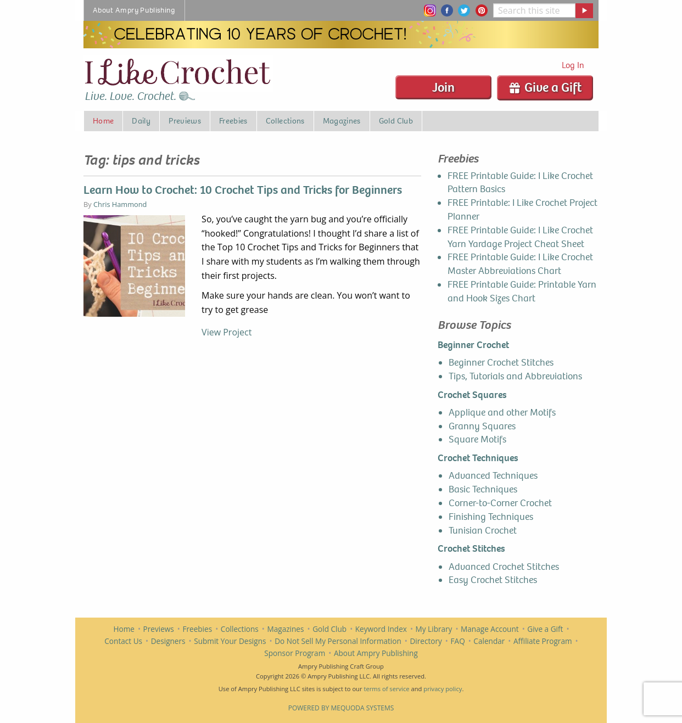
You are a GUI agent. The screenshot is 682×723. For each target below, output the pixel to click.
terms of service (386, 689)
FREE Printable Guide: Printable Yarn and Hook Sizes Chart (522, 291)
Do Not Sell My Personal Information (338, 641)
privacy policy (442, 689)
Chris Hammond (120, 204)
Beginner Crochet (473, 345)
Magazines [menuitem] (342, 120)
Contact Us (123, 641)
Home (124, 629)
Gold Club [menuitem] (396, 120)
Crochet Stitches (471, 548)
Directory (425, 641)
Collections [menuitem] (285, 120)
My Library (434, 629)
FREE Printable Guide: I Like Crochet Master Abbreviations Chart (520, 264)
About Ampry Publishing (376, 653)
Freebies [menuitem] (233, 120)
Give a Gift (545, 87)
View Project (226, 332)
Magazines (285, 629)
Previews (158, 629)
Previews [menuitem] (185, 120)
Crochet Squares (472, 395)
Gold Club (329, 629)
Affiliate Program (542, 641)
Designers (168, 641)
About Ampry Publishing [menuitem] (134, 10)
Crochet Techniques (478, 458)
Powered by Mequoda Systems (341, 708)
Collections (240, 629)
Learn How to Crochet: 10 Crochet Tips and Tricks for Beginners (242, 190)
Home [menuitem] (103, 120)
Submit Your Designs (230, 641)
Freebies (197, 629)
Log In (573, 65)
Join (443, 87)
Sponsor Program (294, 653)
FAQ (458, 641)
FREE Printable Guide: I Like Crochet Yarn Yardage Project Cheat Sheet (520, 237)
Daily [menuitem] (141, 120)
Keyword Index (381, 629)
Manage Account (490, 629)
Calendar (489, 641)
